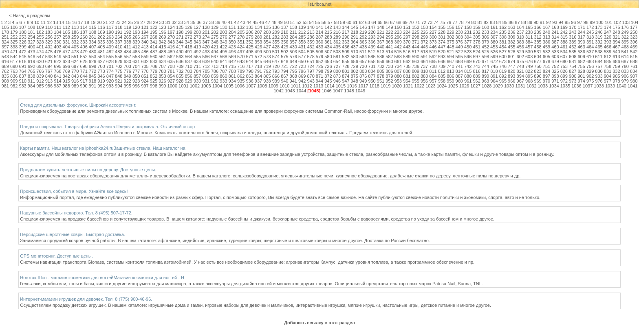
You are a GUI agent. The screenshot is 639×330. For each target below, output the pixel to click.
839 (40, 76)
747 (511, 66)
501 (276, 51)
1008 (262, 85)
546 (31, 56)
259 (75, 37)
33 (180, 22)
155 (441, 27)
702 (118, 66)
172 (590, 27)
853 (162, 76)
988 (66, 85)
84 (498, 22)
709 (179, 66)
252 (14, 37)
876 (363, 76)
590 (415, 56)
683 (590, 61)
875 (354, 76)
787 (223, 71)
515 (398, 51)
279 (249, 37)
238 (529, 32)
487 (153, 51)
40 (224, 22)
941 (293, 81)
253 (22, 37)
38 (211, 22)
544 (14, 56)
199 (188, 32)
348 (214, 41)
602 (520, 56)
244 (581, 32)
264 (118, 37)
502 (284, 51)
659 (380, 61)
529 (520, 51)
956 (424, 81)
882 (415, 76)
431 (302, 46)
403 (57, 46)
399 (22, 46)
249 (625, 32)
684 (598, 61)
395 (625, 41)
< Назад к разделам (29, 15)
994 (118, 85)
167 (546, 27)
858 (205, 76)
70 (411, 22)
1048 (349, 90)
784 (197, 71)
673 (503, 61)
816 (476, 71)
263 (110, 37)
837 (22, 76)
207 (258, 32)
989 (75, 85)
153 (424, 27)
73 (429, 22)
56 (324, 22)
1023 (430, 85)
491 (188, 51)
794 (284, 71)
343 (171, 41)
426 (258, 46)
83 (492, 22)
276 (223, 37)
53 (305, 22)
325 (14, 41)
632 (144, 61)
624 (75, 61)
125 (179, 27)
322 (625, 37)
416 (171, 46)
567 (214, 56)
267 (144, 37)
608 (572, 56)
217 (345, 32)
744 (485, 66)
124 (171, 27)
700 (101, 66)
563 (179, 56)
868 (293, 76)
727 (337, 66)
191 (118, 32)
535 (572, 51)
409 (110, 46)
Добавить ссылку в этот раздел (319, 322)
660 (389, 61)
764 (22, 71)
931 (205, 81)
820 (511, 71)
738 (432, 66)
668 (459, 61)
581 (337, 56)
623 (66, 61)
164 (520, 27)
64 (373, 22)
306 (485, 37)
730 (363, 66)
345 (188, 41)
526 (494, 51)
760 (625, 66)
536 (581, 51)
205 (241, 32)
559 (144, 56)
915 (66, 81)
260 (83, 37)
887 (459, 76)
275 (214, 37)
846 (101, 76)
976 (598, 81)
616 (5, 61)
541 (625, 51)
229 (450, 32)
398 (14, 46)
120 (136, 27)
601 (511, 56)
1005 (228, 85)
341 (153, 41)
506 (319, 51)
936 (249, 81)
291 (354, 37)
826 (564, 71)
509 (345, 51)
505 (310, 51)
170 (572, 27)
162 (503, 27)
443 (406, 46)
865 (267, 76)
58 (336, 22)
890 (485, 76)
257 (57, 37)
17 (80, 22)
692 (31, 66)
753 (564, 66)
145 (354, 27)
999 (162, 85)
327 (31, 41)
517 (415, 51)
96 (573, 22)
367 (380, 41)
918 (92, 81)
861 (232, 76)
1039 (610, 85)
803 (363, 71)
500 (267, 51)
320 (607, 37)
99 (592, 22)
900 (572, 76)
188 (92, 32)
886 (450, 76)
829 (590, 71)
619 (31, 61)
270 (171, 37)
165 (529, 27)
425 (249, 46)
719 (267, 66)
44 (249, 22)
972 (564, 81)
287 (319, 37)
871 (319, 76)
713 (214, 66)
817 (485, 71)
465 (598, 46)
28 (149, 22)
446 (432, 46)
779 (153, 71)
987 (57, 85)
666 (441, 61)
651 (310, 61)
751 (546, 66)
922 (127, 81)
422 (223, 46)
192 (127, 32)
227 (432, 32)
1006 (240, 85)
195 (153, 32)
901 (581, 76)
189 (101, 32)
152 (415, 27)
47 (267, 22)
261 (92, 37)
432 (310, 46)
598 (485, 56)
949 (363, 81)
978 (616, 81)
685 (607, 61)
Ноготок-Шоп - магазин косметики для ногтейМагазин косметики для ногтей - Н (102, 277)
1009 (273, 85)
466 (607, 46)
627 (101, 61)
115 (92, 27)
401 (40, 46)
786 (214, 71)
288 (328, 37)
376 (459, 41)
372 (424, 41)
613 (616, 56)
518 (424, 51)
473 (31, 51)
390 (581, 41)
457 (529, 46)
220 (371, 32)
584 (363, 56)
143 (337, 27)
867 (284, 76)
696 (66, 66)
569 (232, 56)
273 (197, 37)
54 (311, 22)
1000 (172, 85)
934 (232, 81)
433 (319, 46)
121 (144, 27)
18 (86, 22)
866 (276, 76)
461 (564, 46)
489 (171, 51)
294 (380, 37)
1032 (531, 85)
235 (503, 32)
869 (302, 76)
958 (441, 81)
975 (590, 81)
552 (83, 56)
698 (83, 66)
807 (398, 71)
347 (205, 41)
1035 (565, 85)
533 (555, 51)
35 (192, 22)
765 (31, 71)
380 (494, 41)
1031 (520, 85)
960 (459, 81)
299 (424, 37)
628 (110, 61)
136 (276, 27)
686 (616, 61)
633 (153, 61)
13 (55, 22)
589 (406, 56)
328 (40, 41)
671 (485, 61)
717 (249, 66)
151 (406, 27)
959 (450, 81)
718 (258, 66)
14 (61, 22)
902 (590, 76)
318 (590, 37)
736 (415, 66)
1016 (352, 85)
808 (406, 71)
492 (197, 51)
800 (337, 71)
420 (205, 46)
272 (188, 37)
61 (355, 22)
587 (389, 56)
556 (118, 56)
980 (633, 81)
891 (494, 76)
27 (143, 22)
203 (223, 32)
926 (162, 81)
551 (75, 56)
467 (616, 46)
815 (468, 71)
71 (417, 22)
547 (40, 56)
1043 (290, 90)
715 (232, 66)
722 (293, 66)
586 (380, 56)
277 (232, 37)
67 (392, 22)
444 (415, 46)
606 (555, 56)
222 (389, 32)
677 (537, 61)
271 (179, 37)
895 (529, 76)
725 (319, 66)
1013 (318, 85)
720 (276, 66)
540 (616, 51)
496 (232, 51)
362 (337, 41)
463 (581, 46)
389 (572, 41)
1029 (497, 85)
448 (450, 46)
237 (520, 32)
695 (57, 66)
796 (302, 71)
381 (503, 41)
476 (57, 51)
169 (564, 27)
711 (197, 66)
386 (546, 41)
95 (567, 22)
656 (354, 61)
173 (598, 27)
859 (214, 76)
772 (92, 71)
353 (258, 41)
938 (267, 81)
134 (258, 27)
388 (564, 41)
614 (625, 56)
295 (389, 37)
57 (330, 22)
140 (310, 27)
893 (511, 76)
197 (171, 32)
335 (101, 41)
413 (144, 46)
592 (432, 56)
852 (153, 76)
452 (485, 46)
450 (468, 46)
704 (136, 66)
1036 (576, 85)
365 (363, 41)
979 (625, 81)
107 (22, 27)
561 (162, 56)
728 (345, 66)
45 (255, 22)
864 (258, 76)
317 (581, 37)
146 (363, 27)
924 (144, 81)
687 (625, 61)
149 (389, 27)
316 (572, 37)
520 (441, 51)
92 (548, 22)
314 (555, 37)
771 (83, 71)
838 (31, 76)
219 (363, 32)
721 (284, 66)
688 (633, 61)
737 (424, 66)
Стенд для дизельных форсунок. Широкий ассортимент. (78, 105)
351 (241, 41)
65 (379, 22)
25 (130, 22)
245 (590, 32)
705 (144, 66)
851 (144, 76)
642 (232, 61)
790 (249, 71)
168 (555, 27)
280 (258, 37)
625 (83, 61)
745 (494, 66)
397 (5, 46)
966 (511, 81)
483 (118, 51)
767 (49, 71)
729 (354, 66)
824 (546, 71)
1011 (296, 85)
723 (302, 66)
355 (276, 41)
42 (236, 22)
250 (633, 32)
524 (476, 51)
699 (92, 66)
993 (110, 85)
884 (432, 76)
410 (118, 46)
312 (537, 37)
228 (441, 32)
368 (389, 41)
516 (406, 51)
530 (529, 51)
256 (49, 37)
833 (625, 71)
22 (111, 22)
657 (363, 61)
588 (398, 56)
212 (302, 32)
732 (380, 66)
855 (179, 76)
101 (608, 22)
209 (276, 32)
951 (380, 81)
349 (223, 41)
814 (459, 71)
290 (345, 37)
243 (572, 32)
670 (476, 61)
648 (284, 61)
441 (389, 46)
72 (423, 22)
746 (503, 66)
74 (436, 22)
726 (328, 66)
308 (503, 37)
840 (49, 76)
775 (118, 71)
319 (598, 37)
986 (49, 85)
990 (83, 85)
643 (241, 61)
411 (127, 46)
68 (398, 22)
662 (406, 61)
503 (293, 51)
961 (468, 81)
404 (66, 46)
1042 (279, 90)
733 (389, 66)
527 (503, 51)
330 (57, 41)
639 (205, 61)
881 (406, 76)
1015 (341, 85)
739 (441, 66)
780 (162, 71)
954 (406, 81)
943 (310, 81)
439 (371, 46)
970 (546, 81)
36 (198, 22)
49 (280, 22)
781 (171, 71)
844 (83, 76)
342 (162, 41)
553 (92, 56)
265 (127, 37)
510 (354, 51)
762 (5, 71)
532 (546, 51)
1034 (554, 85)
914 (57, 81)
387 (555, 41)
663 (415, 61)
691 (22, 66)
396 (633, 41)
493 (205, 51)
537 (590, 51)
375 (450, 41)
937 (258, 81)
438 (363, 46)
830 (598, 71)
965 (503, 81)
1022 (419, 85)
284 (293, 37)
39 (217, 22)
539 (607, 51)
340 (144, 41)
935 (241, 81)
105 (5, 27)
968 (529, 81)
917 (83, 81)
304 (468, 37)
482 (110, 51)
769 (66, 71)
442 (398, 46)
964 (494, 81)
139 (302, 27)
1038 (599, 85)
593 (441, 56)
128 (205, 27)
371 (415, 41)
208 (267, 32)
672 (494, 61)
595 (459, 56)
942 (302, 81)
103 (626, 22)
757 (598, 66)
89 (529, 22)
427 (267, 46)
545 (22, 56)
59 (342, 22)
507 (328, 51)
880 (398, 76)
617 (14, 61)
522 (459, 51)
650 (302, 61)
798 (319, 71)
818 (494, 71)
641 (223, 61)
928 (179, 81)
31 (167, 22)
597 (476, 56)
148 (380, 27)
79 (467, 22)
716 (241, 66)
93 (554, 22)
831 (607, 71)
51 (292, 22)
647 (276, 61)
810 (424, 71)
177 (633, 27)
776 (127, 71)
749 (529, 66)
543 (5, 56)
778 (144, 71)
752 (555, 66)
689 (5, 66)
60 (348, 22)
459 (546, 46)
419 (197, 46)
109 (40, 27)
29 (155, 22)
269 (162, 37)
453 (494, 46)
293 (371, 37)
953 (398, 81)
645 (258, 61)
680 (564, 61)
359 (310, 41)
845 (92, 76)
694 (49, 66)
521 (450, 51)
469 (633, 46)
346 (197, 41)
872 (328, 76)
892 (503, 76)
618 (22, 61)
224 (406, 32)
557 (127, 56)
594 (450, 56)
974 (581, 81)
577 (302, 56)
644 (249, 61)
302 (450, 37)
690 (14, 66)
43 (242, 22)
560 (153, 56)
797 (310, 71)
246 (598, 32)
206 (249, 32)
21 (105, 22)
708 (171, 66)
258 (66, 37)
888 (468, 76)
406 (83, 46)
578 (310, 56)
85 (504, 22)
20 (99, 22)
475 (49, 51)
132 (241, 27)
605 (546, 56)
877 (371, 76)
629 (118, 61)
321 (616, 37)
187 (83, 32)
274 (205, 37)
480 (92, 51)
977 (607, 81)
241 (555, 32)
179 (14, 32)
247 (607, 32)
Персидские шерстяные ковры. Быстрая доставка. (72, 234)
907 (633, 76)
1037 (588, 85)
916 (75, 81)
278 (241, 37)
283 (284, 37)
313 (546, 37)
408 (101, 46)
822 (529, 71)
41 (230, 22)
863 (249, 76)
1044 (301, 90)
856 (188, 76)
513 (380, 51)
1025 (453, 85)
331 (66, 41)
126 (188, 27)
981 (5, 85)
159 (476, 27)
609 (581, 56)
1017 (363, 85)
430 (293, 46)
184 (57, 32)
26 (136, 22)
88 (523, 22)
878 (380, 76)
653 (328, 61)
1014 (329, 85)
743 (476, 66)
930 (197, 81)
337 (118, 41)
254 (31, 37)
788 (232, 71)
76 (448, 22)
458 (537, 46)
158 (468, 27)
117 (110, 27)
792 (267, 71)
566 (205, 56)
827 (572, 71)
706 (153, 66)
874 (345, 76)
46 (261, 22)
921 (118, 81)
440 (380, 46)
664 (424, 61)
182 (40, 32)
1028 (486, 85)
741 (459, 66)
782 (179, 71)
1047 (338, 90)
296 (398, 37)
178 (5, 32)
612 (607, 56)
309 (511, 37)
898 (555, 76)
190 (110, 32)
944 (319, 81)
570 (241, 56)
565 (197, 56)
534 (564, 51)
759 (616, 66)
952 (389, 81)
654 (337, 61)
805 (380, 71)
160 (485, 27)
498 (249, 51)
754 (572, 66)
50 (286, 22)
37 (205, 22)
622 (57, 61)
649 (293, 61)
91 (542, 22)
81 (479, 22)
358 (302, 41)
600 (503, 56)
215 (328, 32)
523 (468, 51)
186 (75, 32)
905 (616, 76)
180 (22, 32)
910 (22, 81)
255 (40, 37)
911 (31, 81)
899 (564, 76)
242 (564, 32)
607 (564, 56)
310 (520, 37)
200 (197, 32)
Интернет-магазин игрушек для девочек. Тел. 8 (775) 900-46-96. (86, 299)
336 (110, 41)
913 (49, 81)
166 (537, 27)
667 (450, 61)
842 (66, 76)
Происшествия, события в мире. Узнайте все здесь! (74, 191)
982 (14, 85)
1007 (251, 85)
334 (92, 41)
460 (555, 46)
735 (406, 66)
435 (337, 46)
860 (223, 76)
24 (124, 22)
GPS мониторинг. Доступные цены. (56, 256)
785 (205, 71)
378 (476, 41)
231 (468, 32)
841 (57, 76)
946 (337, 81)
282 (276, 37)
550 (66, 56)
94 (561, 22)
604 (537, 56)
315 (564, 37)
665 (432, 61)
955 (415, 81)
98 (586, 22)
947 (345, 81)
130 (223, 27)
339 (136, 41)
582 (345, 56)
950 (371, 81)
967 (520, 81)
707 (162, 66)
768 (57, 71)
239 (537, 32)
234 (494, 32)
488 (162, 51)
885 (441, 76)
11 (43, 22)
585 (371, 56)
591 (424, 56)
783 (188, 71)
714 (223, 66)
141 (319, 27)
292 (363, 37)
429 (284, 46)
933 (223, 81)
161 (494, 27)
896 (537, 76)
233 (485, 32)
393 (607, 41)
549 (57, 56)
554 (101, 56)
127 (197, 27)
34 (186, 22)
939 (276, 81)
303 (459, 37)
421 (214, 46)
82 (486, 22)
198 (179, 32)
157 (459, 27)
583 (354, 56)
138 (293, 27)
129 (214, 27)
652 (319, 61)
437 (354, 46)
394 (616, 41)
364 (354, 41)
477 (66, 51)
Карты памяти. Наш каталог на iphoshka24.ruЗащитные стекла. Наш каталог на (102, 148)
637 (188, 61)
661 (398, 61)
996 (136, 85)
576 (293, 56)
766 (40, 71)
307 (494, 37)
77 (454, 22)
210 (284, 32)
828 (581, 71)
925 (153, 81)
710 (188, 66)
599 (494, 56)
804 (371, 71)
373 (432, 41)
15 (68, 22)
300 (432, 37)
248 (616, 32)
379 (485, 41)
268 (153, 37)
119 (127, 27)
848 (118, 76)
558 (136, 56)
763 (14, 71)
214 (319, 32)
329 (49, 41)
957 (432, 81)
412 (136, 46)
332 (75, 41)
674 (511, 61)
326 (22, 41)
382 (511, 41)
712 (205, 66)
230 (459, 32)
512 (371, 51)
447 (441, 46)
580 (328, 56)
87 (517, 22)
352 (249, 41)
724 (310, 66)
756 (590, 66)
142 (328, 27)
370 (406, 41)
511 (363, 51)
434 (328, 46)
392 (598, 41)
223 (398, 32)
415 (162, 46)
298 (415, 37)
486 (144, 51)
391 (590, 41)
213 (310, 32)
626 (92, 61)
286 (310, 37)
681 (572, 61)
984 (31, 85)
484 (127, 51)
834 (633, 71)
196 (162, 32)
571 (249, 56)
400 (31, 46)
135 (267, 27)
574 (276, 56)
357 (293, 41)
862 (241, 76)
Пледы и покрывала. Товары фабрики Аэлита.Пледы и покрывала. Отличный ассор (107, 126)
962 (476, 81)
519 (432, 51)
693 (40, 66)
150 (398, 27)
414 (153, 46)
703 (127, 66)
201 (205, 32)
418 (188, 46)
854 (171, 76)
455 (511, 46)
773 (101, 71)
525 (485, 51)
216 (337, 32)
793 (276, 71)
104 (634, 22)
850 (136, 76)
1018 (374, 85)
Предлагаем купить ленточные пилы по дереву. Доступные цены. (88, 169)
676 (529, 61)
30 (161, 22)
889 (476, 76)
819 (503, 71)
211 (293, 32)
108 (31, 27)
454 (503, 46)
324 (5, 41)
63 (367, 22)
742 (468, 66)
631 (136, 61)
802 (354, 71)
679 (555, 61)
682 (581, 61)
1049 (360, 90)
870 (310, 76)
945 (328, 81)
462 (572, 46)
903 (598, 76)
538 (598, 51)
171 (581, 27)
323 (633, 37)
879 (389, 76)
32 (174, 22)
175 (616, 27)
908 (5, 81)
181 (31, 32)
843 (75, 76)
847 (110, 76)
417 (179, 46)
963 (485, 81)
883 (424, 76)
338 (127, 41)
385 (537, 41)
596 (468, 56)
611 (598, 56)
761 (633, 66)
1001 (183, 85)
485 (136, 51)
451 (476, 46)
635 (171, 61)
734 (398, 66)
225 (415, 32)
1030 (509, 85)
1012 (307, 85)
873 (337, 76)
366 (371, 41)
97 (579, 22)
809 (415, 71)
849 (127, 76)
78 (461, 22)
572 (258, 56)
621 (49, 61)
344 (179, 41)
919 (101, 81)
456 (520, 46)
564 (188, 56)
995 (127, 85)
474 (40, 51)
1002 (195, 85)
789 (241, 71)
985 (40, 85)
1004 (217, 85)
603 (529, 56)
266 (136, 37)
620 (40, 61)
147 (371, 27)
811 (432, 71)
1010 (284, 85)
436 (345, 46)
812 (441, 71)
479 (83, 51)
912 (40, 81)
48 (273, 22)
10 (36, 22)
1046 (326, 90)
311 (529, 37)
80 (473, 22)
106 (14, 27)
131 (232, 27)
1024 (442, 85)
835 (5, 76)
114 (83, 27)
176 (625, 27)
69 (405, 22)
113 (75, 27)
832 (616, 71)
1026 (464, 85)
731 (371, 66)
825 (555, 71)
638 (197, 61)
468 (625, 46)
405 (75, 46)
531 (537, 51)
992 (101, 85)
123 (162, 27)
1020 (396, 85)
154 (432, 27)
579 (319, 56)
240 (546, 32)
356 (284, 41)
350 (232, 41)
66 (386, 22)
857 (197, 76)
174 (607, 27)
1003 (206, 85)
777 (136, 71)
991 (92, 85)
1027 (475, 85)
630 (127, 61)
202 (214, 32)
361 (328, 41)
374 (441, 41)
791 (258, 71)
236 (511, 32)
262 (101, 37)
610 (590, 56)
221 (380, 32)
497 (241, 51)
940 (284, 81)
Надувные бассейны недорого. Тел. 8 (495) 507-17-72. (76, 212)
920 (110, 81)
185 (66, 32)
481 (101, 51)
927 (171, 81)
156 (450, 27)
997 (144, 85)
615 (633, 56)
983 (22, 85)
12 (49, 22)
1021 (408, 85)
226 (424, 32)
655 (345, 61)
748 (520, 66)
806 (389, 71)
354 (267, 41)
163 (511, 27)
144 (345, 27)
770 (75, 71)
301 (441, 37)
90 (535, 22)
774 (110, 71)
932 (214, 81)
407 (92, 46)
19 (92, 22)
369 (398, 41)
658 (371, 61)
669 (468, 61)
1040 (621, 85)
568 (223, 56)
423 (232, 46)
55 (317, 22)
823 (537, 71)
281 (267, 37)
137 (284, 27)
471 (14, 51)
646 (267, 61)
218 (354, 32)
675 (520, 61)
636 (179, 61)
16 (74, 22)
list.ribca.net (320, 4)
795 (293, 71)
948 (354, 81)
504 (302, 51)
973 (572, 81)
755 (581, 66)
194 (144, 32)
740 (450, 66)
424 (241, 46)
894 (520, 76)
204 (232, 32)
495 (223, 51)
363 (345, 41)
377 (468, 41)
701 (110, 66)
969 (537, 81)
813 (450, 71)
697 (75, 66)
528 (511, 51)
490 (179, 51)
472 (22, 51)
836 (14, 76)
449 (459, 46)
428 (276, 46)
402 (49, 46)
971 (555, 81)
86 (511, 22)
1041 (632, 85)
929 (188, 81)
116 (101, 27)
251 (5, 37)
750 (537, 66)
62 (361, 22)
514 (389, 51)
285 (302, 37)
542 (633, 51)
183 (49, 32)
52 (298, 22)
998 (153, 85)
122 (153, 27)
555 (110, 56)
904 (607, 76)
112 (66, 27)
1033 (543, 85)
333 (83, 41)
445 (424, 46)
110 (49, 27)
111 (57, 27)
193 (136, 32)
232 (476, 32)
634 (162, 61)
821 (520, 71)
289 (337, 37)
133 (249, 27)
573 (267, 56)
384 (529, 41)
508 (337, 51)
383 (520, 41)
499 (258, 51)
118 (118, 27)
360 (319, 41)
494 (214, 51)
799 (328, 71)
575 (284, 56)
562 (171, 56)
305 (476, 37)
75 (442, 22)
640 (214, 61)
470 (5, 51)
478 (75, 51)
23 (117, 22)
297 (406, 37)
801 (345, 71)
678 (546, 61)
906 (625, 76)
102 (617, 22)
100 (599, 22)
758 (607, 66)
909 (14, 81)
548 (49, 56)
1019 (385, 85)
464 (590, 46)
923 (136, 81)
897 (546, 76)
